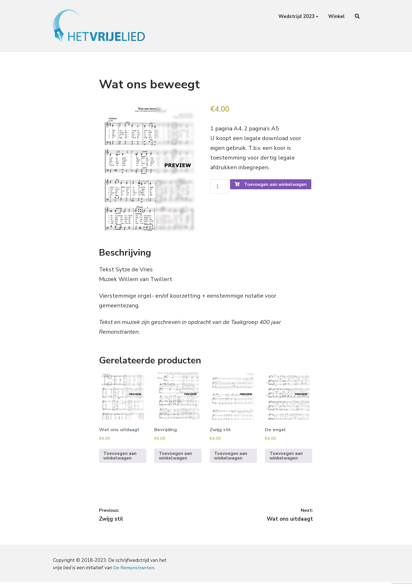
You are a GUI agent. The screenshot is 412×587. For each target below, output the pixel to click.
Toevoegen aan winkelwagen (257, 200)
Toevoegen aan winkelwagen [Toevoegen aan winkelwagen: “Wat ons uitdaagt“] (121, 460)
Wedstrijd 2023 (296, 16)
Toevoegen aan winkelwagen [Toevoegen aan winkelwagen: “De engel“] (287, 460)
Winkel (336, 16)
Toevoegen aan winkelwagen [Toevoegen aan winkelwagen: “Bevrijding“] (176, 460)
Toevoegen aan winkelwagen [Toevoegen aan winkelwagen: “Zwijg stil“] (231, 460)
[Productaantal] (220, 187)
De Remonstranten (134, 573)
